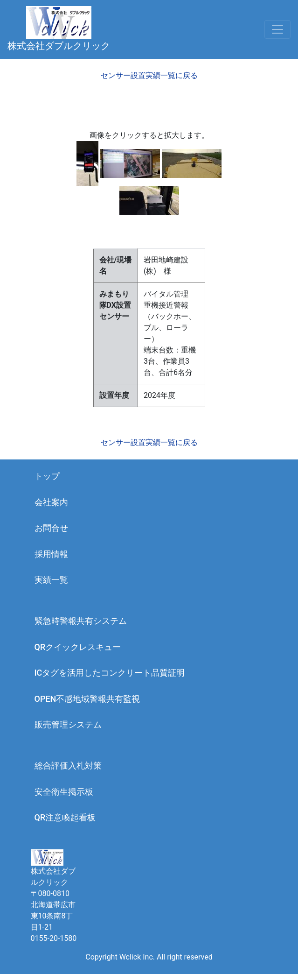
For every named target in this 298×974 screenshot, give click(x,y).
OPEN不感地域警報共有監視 (87, 699)
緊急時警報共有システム (81, 621)
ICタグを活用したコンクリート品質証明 (110, 673)
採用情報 (51, 554)
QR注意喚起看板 (65, 817)
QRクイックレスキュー (78, 647)
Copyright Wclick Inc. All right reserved (148, 957)
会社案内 (51, 502)
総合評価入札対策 (68, 765)
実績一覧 (51, 580)
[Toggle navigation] (277, 29)
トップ (47, 476)
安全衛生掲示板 (64, 792)
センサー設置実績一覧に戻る (149, 75)
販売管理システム (68, 724)
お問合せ (51, 528)
